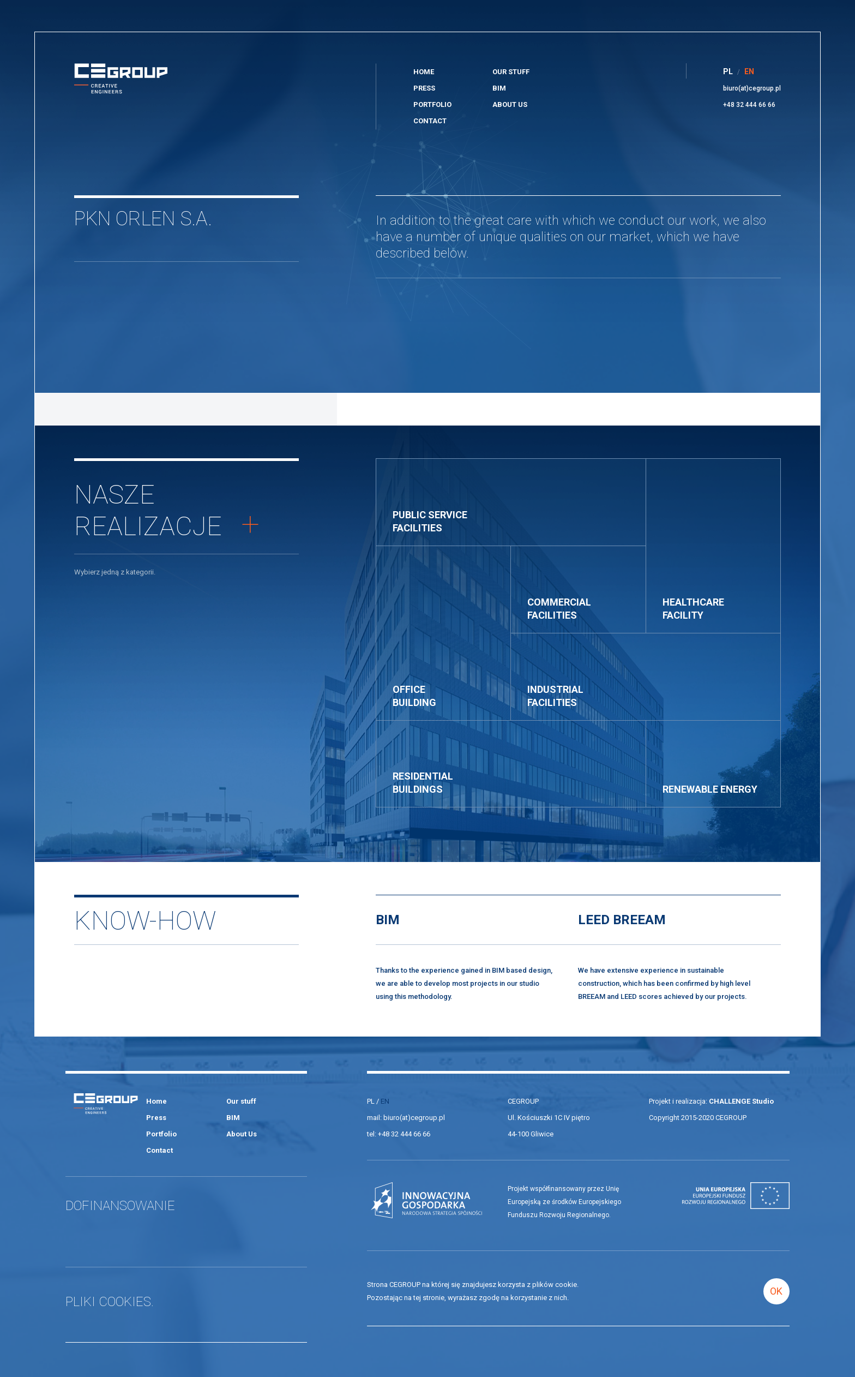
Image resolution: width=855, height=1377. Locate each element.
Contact (430, 121)
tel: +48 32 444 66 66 (398, 1134)
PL (371, 1101)
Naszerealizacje (167, 510)
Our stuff (510, 72)
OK (776, 1291)
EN (385, 1101)
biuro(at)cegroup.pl (752, 88)
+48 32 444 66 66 (749, 105)
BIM (499, 88)
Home (423, 72)
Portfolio (432, 104)
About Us (509, 104)
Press (424, 88)
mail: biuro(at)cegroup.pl (406, 1117)
